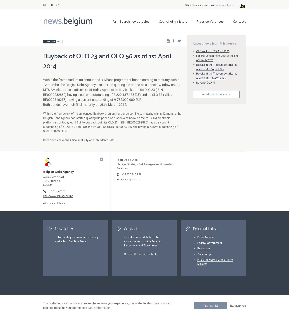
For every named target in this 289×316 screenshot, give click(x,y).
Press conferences (210, 21)
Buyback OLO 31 (205, 82)
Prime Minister (206, 237)
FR (51, 5)
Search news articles (134, 21)
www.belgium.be (227, 5)
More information (99, 308)
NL (45, 5)
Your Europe (204, 254)
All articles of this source (216, 94)
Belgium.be (203, 248)
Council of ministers (173, 21)
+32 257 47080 (56, 191)
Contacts (239, 21)
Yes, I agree (210, 305)
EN (58, 5)
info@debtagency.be (128, 179)
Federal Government (209, 243)
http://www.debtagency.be (58, 196)
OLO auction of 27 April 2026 (212, 51)
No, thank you (238, 305)
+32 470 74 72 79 (132, 174)
